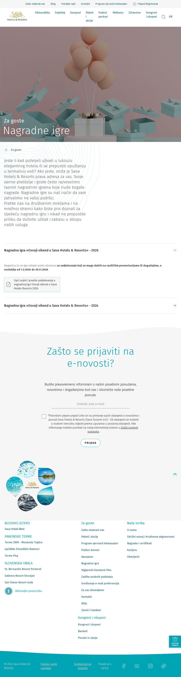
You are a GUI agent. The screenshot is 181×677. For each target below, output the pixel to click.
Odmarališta (42, 12)
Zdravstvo (135, 12)
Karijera (132, 550)
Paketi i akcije (89, 16)
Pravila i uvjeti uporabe (49, 666)
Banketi (82, 631)
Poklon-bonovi (90, 550)
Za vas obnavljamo (92, 590)
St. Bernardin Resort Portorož (23, 569)
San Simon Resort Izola (19, 582)
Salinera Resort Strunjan (20, 575)
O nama (132, 530)
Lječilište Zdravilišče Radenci (22, 549)
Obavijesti (133, 556)
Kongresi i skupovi (151, 14)
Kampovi (75, 12)
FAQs (84, 603)
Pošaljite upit (68, 4)
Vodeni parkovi (103, 14)
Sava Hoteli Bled (14, 529)
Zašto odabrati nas (35, 4)
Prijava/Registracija (145, 4)
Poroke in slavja (87, 637)
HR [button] (170, 16)
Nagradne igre (90, 563)
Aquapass (87, 556)
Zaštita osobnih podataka (97, 576)
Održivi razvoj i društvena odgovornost (150, 536)
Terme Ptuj (11, 555)
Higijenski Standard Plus (96, 570)
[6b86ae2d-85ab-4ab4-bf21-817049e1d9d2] (90, 404)
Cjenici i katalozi (91, 610)
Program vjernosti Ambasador (111, 4)
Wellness (118, 12)
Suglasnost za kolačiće (82, 666)
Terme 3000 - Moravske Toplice (24, 542)
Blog (53, 4)
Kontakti (85, 4)
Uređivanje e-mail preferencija (100, 583)
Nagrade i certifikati (139, 543)
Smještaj (60, 12)
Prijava (90, 442)
